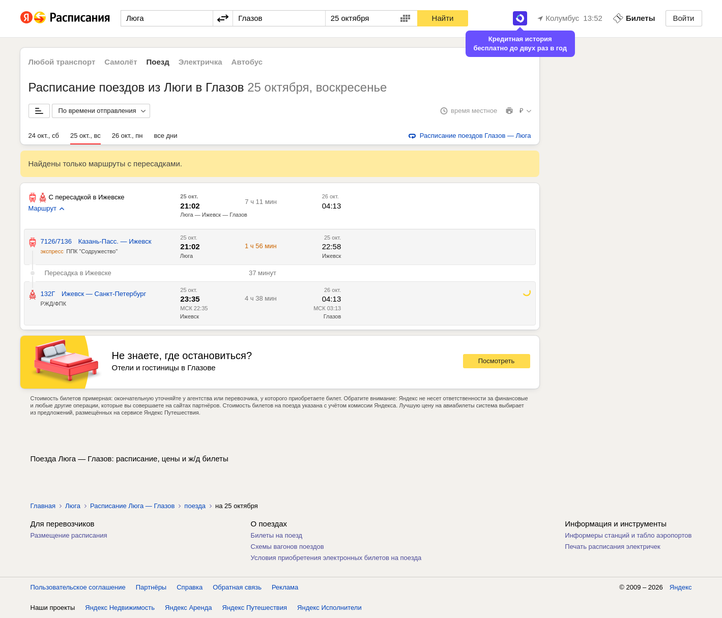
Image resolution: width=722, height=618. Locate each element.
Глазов (332, 316)
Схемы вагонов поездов (287, 546)
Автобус (247, 61)
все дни (165, 135)
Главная (43, 506)
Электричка (200, 61)
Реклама (285, 587)
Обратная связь (237, 587)
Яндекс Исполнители (329, 607)
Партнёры (151, 587)
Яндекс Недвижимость (120, 607)
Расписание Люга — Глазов (132, 506)
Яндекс (681, 587)
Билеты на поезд (277, 535)
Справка (190, 587)
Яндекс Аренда (188, 607)
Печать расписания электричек (612, 546)
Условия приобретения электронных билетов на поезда (336, 558)
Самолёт (120, 61)
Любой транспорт (62, 61)
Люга (72, 506)
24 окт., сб (43, 135)
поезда (195, 506)
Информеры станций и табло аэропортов (628, 535)
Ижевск (189, 316)
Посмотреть (496, 361)
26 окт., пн (127, 135)
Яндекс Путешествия (254, 607)
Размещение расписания (69, 535)
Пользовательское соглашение (78, 587)
